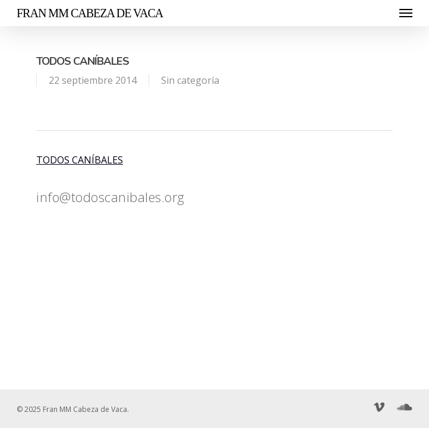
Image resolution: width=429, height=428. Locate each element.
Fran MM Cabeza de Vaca (90, 13)
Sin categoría (190, 80)
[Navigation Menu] (405, 13)
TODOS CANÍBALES (79, 159)
